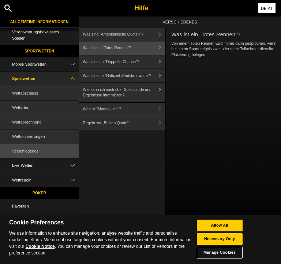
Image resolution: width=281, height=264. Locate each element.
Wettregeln (45, 180)
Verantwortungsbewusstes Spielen (35, 35)
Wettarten (21, 107)
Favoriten (20, 206)
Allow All (219, 226)
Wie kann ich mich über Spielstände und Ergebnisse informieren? (124, 92)
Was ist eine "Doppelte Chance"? (124, 62)
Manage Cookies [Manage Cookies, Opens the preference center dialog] (219, 253)
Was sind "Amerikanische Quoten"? (124, 34)
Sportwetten (39, 51)
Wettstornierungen (28, 136)
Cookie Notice (40, 247)
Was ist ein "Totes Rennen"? (124, 48)
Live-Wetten (45, 165)
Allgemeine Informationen (39, 21)
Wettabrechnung (27, 122)
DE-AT (267, 8)
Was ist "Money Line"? (124, 109)
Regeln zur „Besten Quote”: (124, 123)
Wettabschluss (25, 93)
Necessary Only (219, 240)
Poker (39, 193)
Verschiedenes (25, 151)
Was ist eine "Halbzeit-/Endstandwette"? (124, 75)
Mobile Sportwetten (45, 64)
